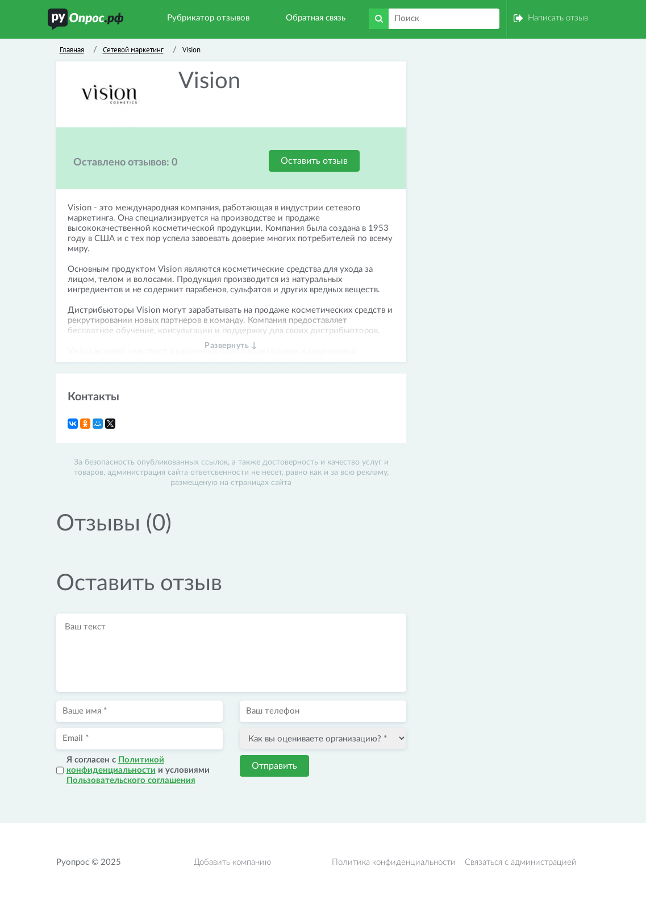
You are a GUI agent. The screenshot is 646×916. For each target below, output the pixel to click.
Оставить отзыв (314, 160)
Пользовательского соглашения (130, 780)
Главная (72, 50)
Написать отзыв (558, 18)
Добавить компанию (232, 862)
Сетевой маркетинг (133, 50)
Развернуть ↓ (231, 346)
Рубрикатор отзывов (208, 18)
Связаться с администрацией (521, 862)
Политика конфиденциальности (394, 862)
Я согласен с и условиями (138, 770)
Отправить (274, 765)
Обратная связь (315, 18)
